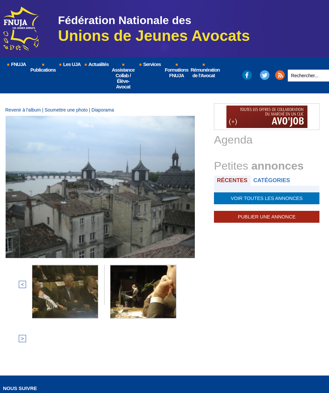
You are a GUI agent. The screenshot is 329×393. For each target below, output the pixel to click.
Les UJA (69, 64)
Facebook (247, 75)
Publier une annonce (266, 216)
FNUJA (16, 64)
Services (150, 64)
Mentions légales (118, 368)
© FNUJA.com (72, 368)
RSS (280, 75)
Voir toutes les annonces (266, 198)
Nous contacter (205, 368)
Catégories (272, 180)
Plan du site (162, 368)
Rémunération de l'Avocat (204, 71)
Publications (43, 68)
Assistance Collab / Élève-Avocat (123, 76)
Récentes (232, 180)
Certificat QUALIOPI (255, 368)
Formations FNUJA (177, 71)
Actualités (96, 64)
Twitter (265, 75)
